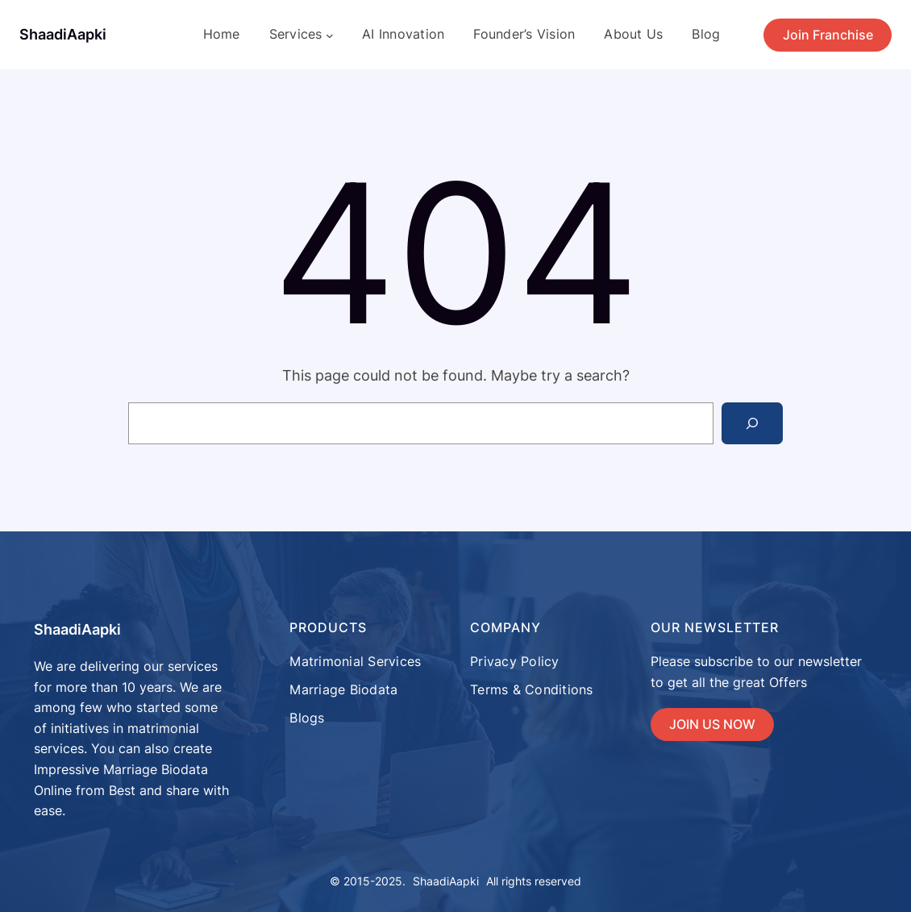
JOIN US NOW (712, 724)
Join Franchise (828, 35)
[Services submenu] (330, 35)
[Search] (752, 423)
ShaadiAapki (62, 34)
